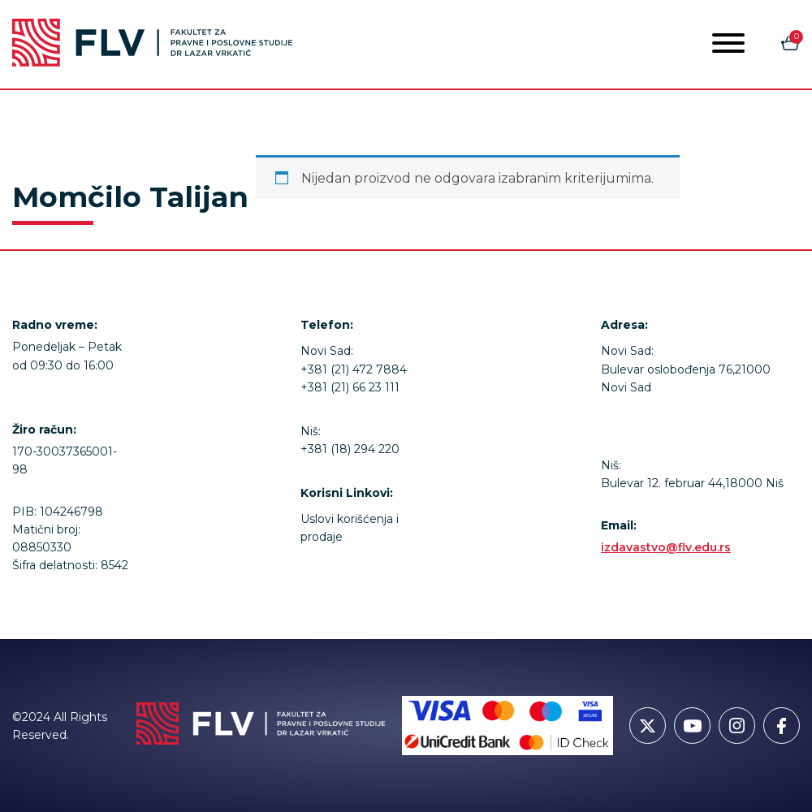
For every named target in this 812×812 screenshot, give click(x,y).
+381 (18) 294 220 (350, 449)
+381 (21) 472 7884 (353, 369)
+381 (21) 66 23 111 (350, 387)
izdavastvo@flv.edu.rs (666, 547)
